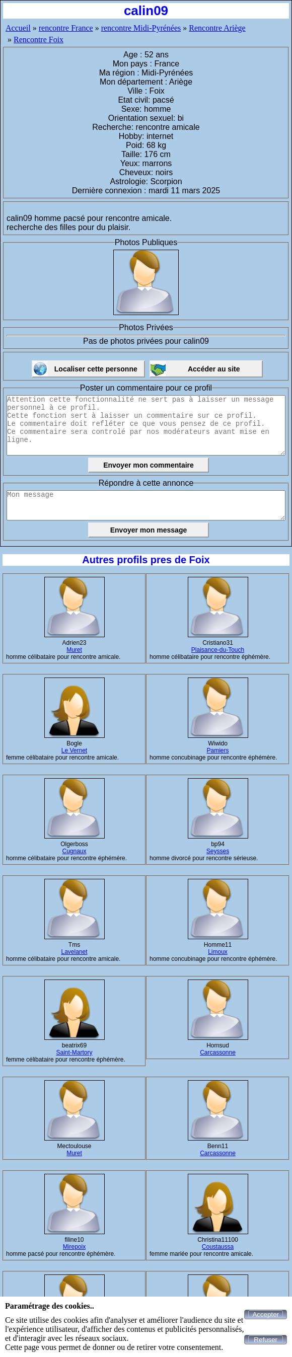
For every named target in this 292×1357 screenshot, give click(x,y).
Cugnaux (74, 851)
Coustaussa (218, 1246)
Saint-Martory (74, 1052)
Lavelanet (74, 951)
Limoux (218, 951)
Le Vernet (74, 750)
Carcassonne (218, 1052)
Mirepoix (74, 1246)
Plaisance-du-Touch (217, 649)
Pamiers (217, 750)
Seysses (217, 851)
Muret (74, 649)
